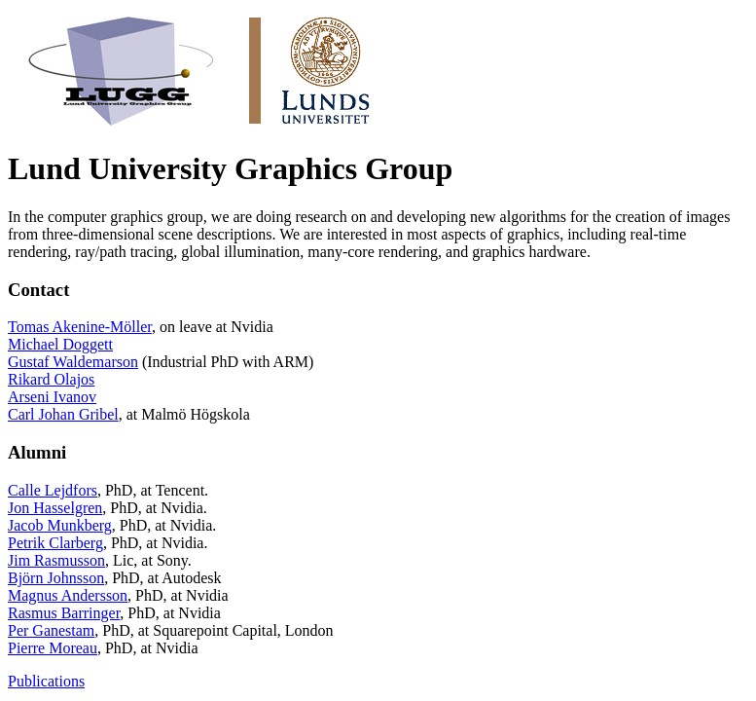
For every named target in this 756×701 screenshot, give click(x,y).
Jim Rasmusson (56, 560)
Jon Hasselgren (55, 507)
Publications (46, 681)
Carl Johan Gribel (63, 414)
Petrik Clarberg (55, 543)
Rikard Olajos (51, 379)
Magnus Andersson (67, 595)
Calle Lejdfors (52, 490)
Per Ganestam (51, 630)
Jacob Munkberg (60, 525)
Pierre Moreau (52, 648)
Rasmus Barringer (64, 613)
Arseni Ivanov (52, 396)
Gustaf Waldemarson (73, 361)
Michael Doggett (60, 344)
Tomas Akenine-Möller (80, 326)
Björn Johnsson (56, 578)
